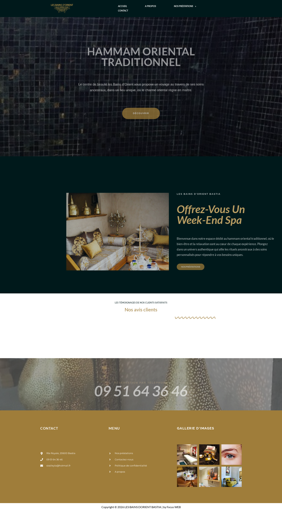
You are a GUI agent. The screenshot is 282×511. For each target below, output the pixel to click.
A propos (150, 6)
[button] (185, 6)
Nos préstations (185, 6)
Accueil (122, 6)
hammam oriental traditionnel (141, 44)
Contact (123, 10)
